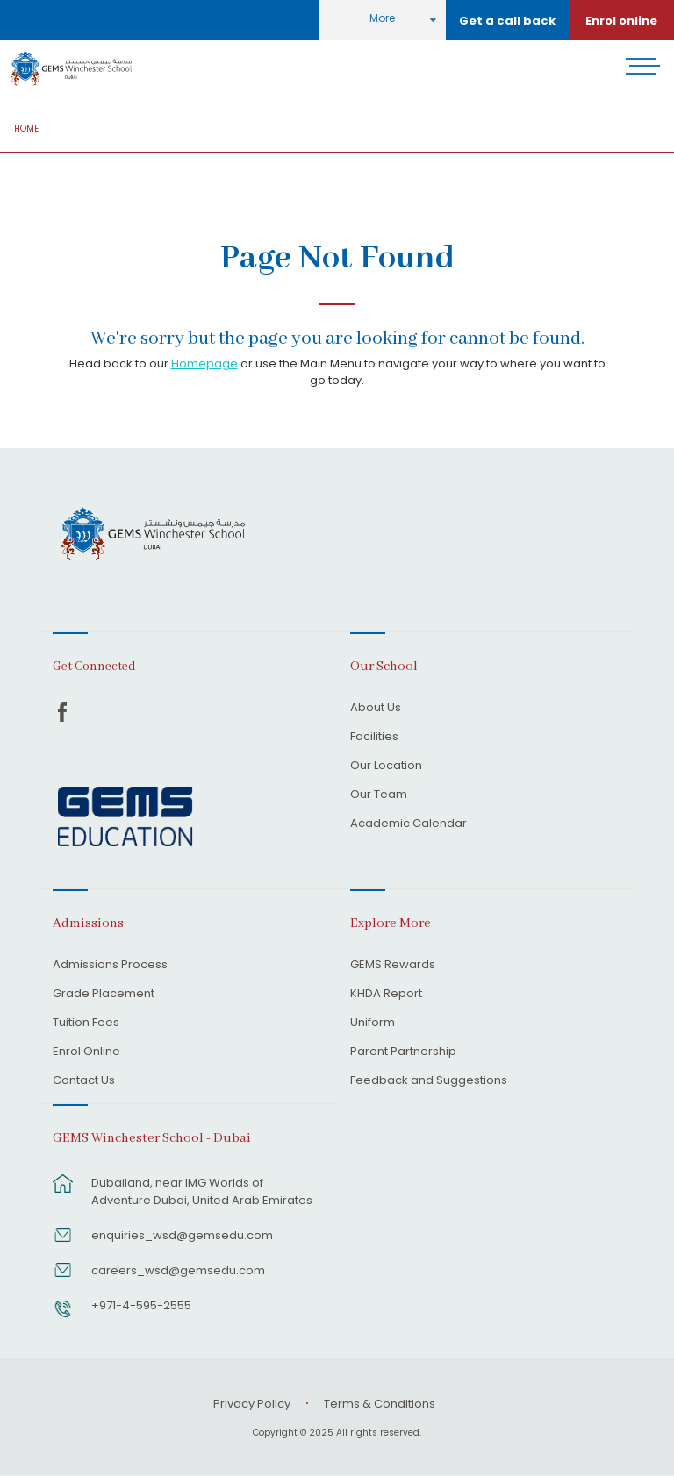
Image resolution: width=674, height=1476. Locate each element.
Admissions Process (110, 966)
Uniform (372, 1023)
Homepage (204, 363)
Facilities (374, 738)
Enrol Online (86, 1052)
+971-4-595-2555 (141, 1305)
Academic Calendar (408, 824)
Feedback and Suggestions (428, 1081)
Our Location (386, 766)
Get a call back (507, 20)
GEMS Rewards (392, 966)
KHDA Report (386, 995)
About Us (375, 709)
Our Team (378, 795)
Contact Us (84, 1081)
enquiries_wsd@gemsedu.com (182, 1235)
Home (26, 128)
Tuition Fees (86, 1023)
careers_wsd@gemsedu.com (178, 1270)
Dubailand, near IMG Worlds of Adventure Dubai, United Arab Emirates (201, 1191)
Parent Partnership (403, 1052)
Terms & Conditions (379, 1403)
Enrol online (621, 20)
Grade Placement (103, 995)
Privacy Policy (251, 1403)
